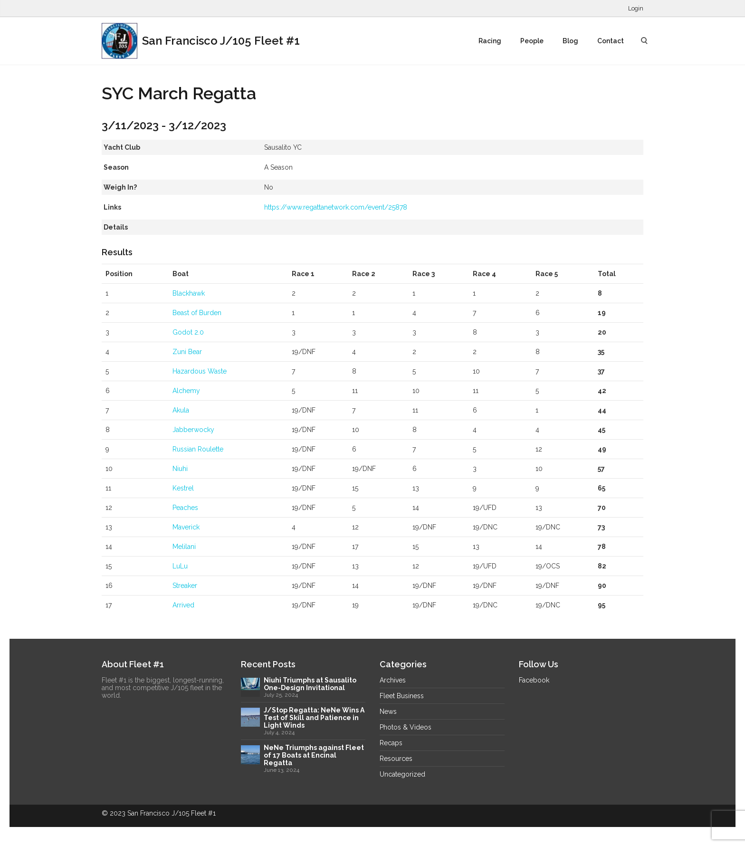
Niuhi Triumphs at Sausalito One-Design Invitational (310, 684)
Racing (489, 41)
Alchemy (186, 390)
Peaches (185, 507)
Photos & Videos (405, 727)
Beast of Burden (196, 313)
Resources (396, 758)
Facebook (534, 680)
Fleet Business (402, 696)
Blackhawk (188, 293)
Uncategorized (402, 774)
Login (635, 8)
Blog (570, 41)
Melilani (184, 546)
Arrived (183, 605)
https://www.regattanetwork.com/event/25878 (335, 207)
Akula (180, 410)
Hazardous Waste (199, 371)
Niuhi (180, 468)
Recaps (391, 743)
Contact (610, 41)
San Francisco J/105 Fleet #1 (201, 41)
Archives (393, 680)
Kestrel (183, 488)
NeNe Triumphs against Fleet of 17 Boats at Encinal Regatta (314, 755)
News (388, 711)
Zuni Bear (187, 352)
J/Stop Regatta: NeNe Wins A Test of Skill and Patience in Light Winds (314, 717)
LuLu (180, 566)
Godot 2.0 (188, 332)
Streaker (184, 585)
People (532, 41)
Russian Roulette (197, 449)
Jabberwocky (193, 429)
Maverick (186, 527)
